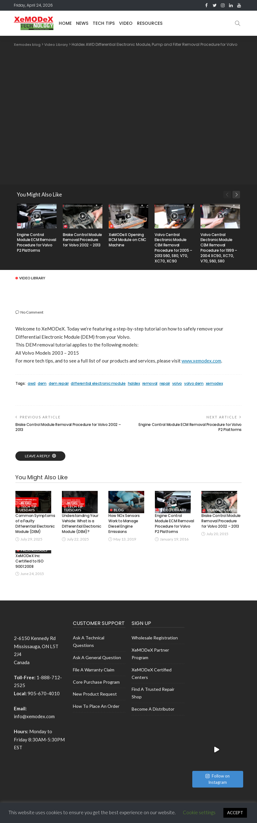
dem (42, 383)
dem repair (58, 383)
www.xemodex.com (201, 360)
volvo (177, 383)
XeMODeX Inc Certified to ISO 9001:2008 (29, 570)
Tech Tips (104, 23)
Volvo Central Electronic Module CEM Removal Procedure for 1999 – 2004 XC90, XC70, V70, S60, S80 (218, 247)
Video (126, 23)
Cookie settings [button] (199, 812)
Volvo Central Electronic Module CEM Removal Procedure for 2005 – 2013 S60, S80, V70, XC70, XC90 (173, 247)
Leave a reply (38, 455)
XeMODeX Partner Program (150, 662)
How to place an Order (96, 714)
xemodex (214, 383)
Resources (149, 23)
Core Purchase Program (96, 690)
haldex (134, 383)
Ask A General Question (97, 666)
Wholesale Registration (155, 646)
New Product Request (95, 702)
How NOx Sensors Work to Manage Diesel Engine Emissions (124, 529)
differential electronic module (98, 383)
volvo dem (194, 383)
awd (32, 383)
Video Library (32, 278)
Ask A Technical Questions (88, 649)
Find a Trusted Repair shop (153, 701)
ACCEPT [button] (235, 812)
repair (165, 383)
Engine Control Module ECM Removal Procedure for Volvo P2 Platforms (36, 242)
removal (149, 383)
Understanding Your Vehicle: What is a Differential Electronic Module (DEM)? (81, 529)
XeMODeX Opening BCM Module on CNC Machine (127, 240)
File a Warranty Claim (93, 678)
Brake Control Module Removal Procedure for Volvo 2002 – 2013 (82, 240)
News (82, 23)
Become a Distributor (153, 717)
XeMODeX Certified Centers (152, 681)
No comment (31, 311)
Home (65, 23)
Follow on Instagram (217, 677)
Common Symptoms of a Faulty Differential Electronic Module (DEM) (35, 529)
